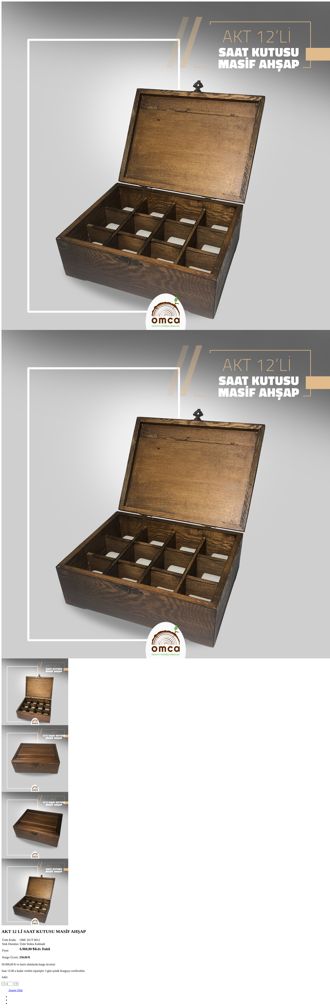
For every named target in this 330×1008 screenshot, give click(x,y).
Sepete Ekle (12, 990)
